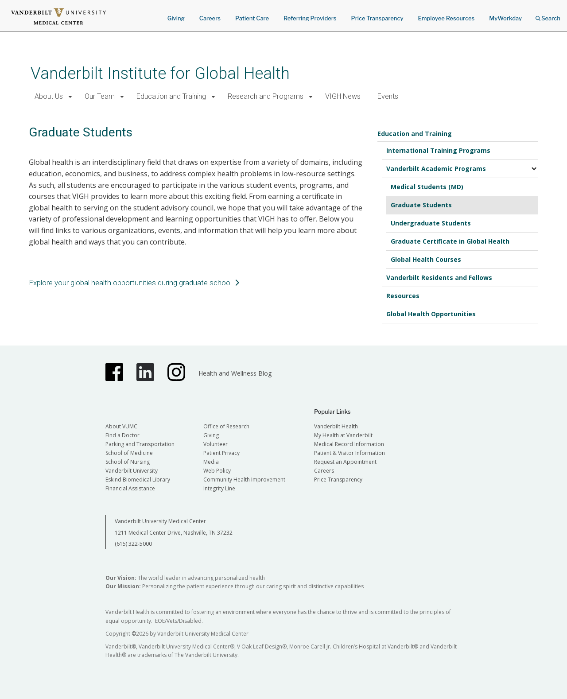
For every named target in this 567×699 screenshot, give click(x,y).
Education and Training (171, 96)
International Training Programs (438, 150)
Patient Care (252, 18)
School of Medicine (129, 453)
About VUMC (121, 426)
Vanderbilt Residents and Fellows (439, 277)
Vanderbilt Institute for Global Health (160, 73)
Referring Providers (310, 18)
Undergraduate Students (431, 223)
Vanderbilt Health (336, 426)
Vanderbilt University (131, 470)
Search (548, 15)
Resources (402, 295)
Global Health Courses (426, 259)
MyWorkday (505, 18)
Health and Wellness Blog (235, 373)
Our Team (100, 96)
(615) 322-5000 (133, 544)
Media (211, 462)
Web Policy (217, 470)
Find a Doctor (122, 435)
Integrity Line (219, 488)
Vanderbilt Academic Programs (436, 168)
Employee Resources (446, 18)
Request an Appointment (345, 462)
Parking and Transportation (140, 444)
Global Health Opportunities (431, 314)
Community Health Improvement (244, 479)
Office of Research (226, 426)
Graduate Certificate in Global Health (450, 241)
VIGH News (343, 96)
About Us (49, 96)
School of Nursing (127, 462)
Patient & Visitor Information (349, 453)
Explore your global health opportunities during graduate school (130, 282)
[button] (70, 97)
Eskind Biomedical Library (137, 479)
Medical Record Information (349, 444)
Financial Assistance (130, 488)
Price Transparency (377, 18)
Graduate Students (421, 205)
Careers (210, 18)
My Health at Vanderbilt (343, 435)
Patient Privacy (221, 453)
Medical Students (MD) (427, 187)
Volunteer (215, 444)
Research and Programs (265, 96)
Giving (176, 18)
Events (387, 96)
